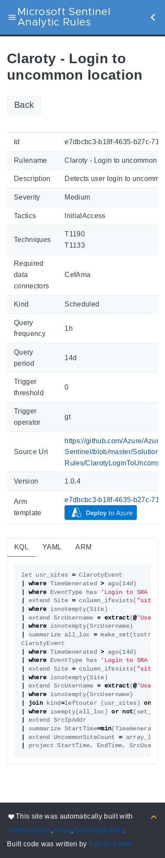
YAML (51, 547)
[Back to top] (153, 816)
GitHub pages (29, 830)
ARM (83, 547)
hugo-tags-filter (99, 830)
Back (24, 105)
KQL (21, 547)
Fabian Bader (111, 844)
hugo (63, 830)
